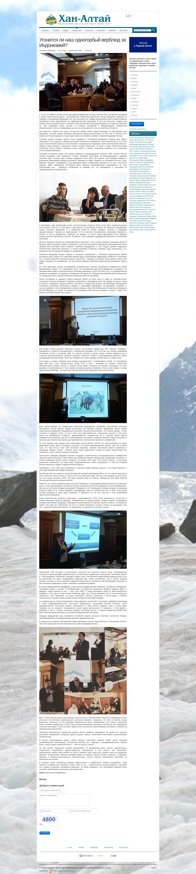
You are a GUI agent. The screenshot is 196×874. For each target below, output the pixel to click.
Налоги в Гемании (141, 151)
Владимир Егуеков (143, 182)
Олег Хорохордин (141, 158)
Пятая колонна (147, 167)
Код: (41, 824)
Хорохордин (134, 144)
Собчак (138, 191)
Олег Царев (147, 142)
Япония (133, 115)
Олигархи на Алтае (144, 198)
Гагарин (143, 180)
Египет (133, 78)
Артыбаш (145, 176)
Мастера (123, 30)
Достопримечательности (138, 209)
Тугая (143, 194)
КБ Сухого (152, 185)
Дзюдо (142, 223)
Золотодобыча (145, 207)
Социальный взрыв (144, 216)
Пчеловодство (144, 169)
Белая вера (146, 221)
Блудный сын (150, 178)
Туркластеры (139, 138)
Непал (133, 98)
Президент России (136, 156)
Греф (131, 142)
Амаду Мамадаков (142, 218)
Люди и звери (134, 180)
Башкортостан (149, 205)
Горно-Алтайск (135, 194)
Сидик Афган (149, 156)
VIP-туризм (149, 140)
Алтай (131, 138)
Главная (45, 30)
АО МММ (150, 191)
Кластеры (139, 214)
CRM (146, 227)
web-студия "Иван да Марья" (62, 871)
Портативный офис (136, 230)
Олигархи (133, 200)
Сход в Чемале (140, 149)
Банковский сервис (136, 227)
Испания (134, 82)
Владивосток (141, 196)
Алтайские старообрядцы (144, 162)
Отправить (44, 833)
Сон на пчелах (145, 174)
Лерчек (132, 191)
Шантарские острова (137, 178)
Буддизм (153, 218)
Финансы (149, 225)
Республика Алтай (149, 153)
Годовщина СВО (135, 167)
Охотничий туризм (136, 147)
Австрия (134, 75)
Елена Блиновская (136, 187)
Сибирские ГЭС (143, 200)
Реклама (94, 847)
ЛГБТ (131, 151)
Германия (149, 149)
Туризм (55, 30)
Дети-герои (141, 225)
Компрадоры (134, 169)
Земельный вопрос (136, 205)
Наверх (154, 868)
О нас (69, 847)
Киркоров (152, 189)
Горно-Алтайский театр (143, 212)
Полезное (108, 847)
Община (142, 160)
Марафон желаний (141, 189)
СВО (136, 140)
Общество (76, 30)
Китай (133, 88)
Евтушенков (138, 142)
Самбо (147, 223)
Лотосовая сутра (135, 221)
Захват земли (134, 207)
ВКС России (150, 180)
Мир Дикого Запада (146, 144)
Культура (89, 30)
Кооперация (134, 160)
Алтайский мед (135, 171)
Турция (133, 109)
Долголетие (133, 165)
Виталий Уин (134, 223)
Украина (132, 182)
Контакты (123, 847)
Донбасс (141, 140)
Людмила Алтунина (136, 185)
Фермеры (138, 153)
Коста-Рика (135, 92)
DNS (148, 196)
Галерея (112, 30)
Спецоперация (144, 165)
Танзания (134, 102)
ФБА (146, 185)
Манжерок (153, 176)
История (101, 30)
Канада (133, 85)
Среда (65, 30)
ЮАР (133, 112)
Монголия (134, 95)
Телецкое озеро (135, 176)
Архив (81, 847)
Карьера (151, 227)
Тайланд (134, 105)
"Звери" (144, 191)
